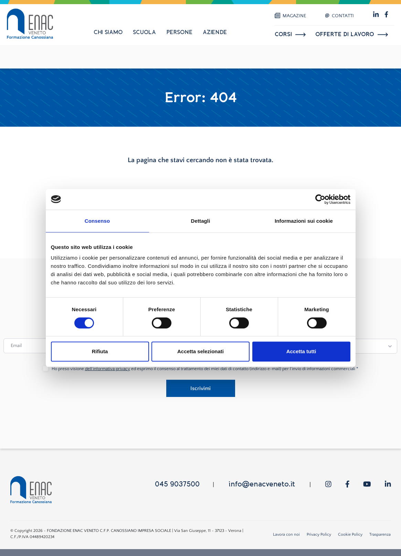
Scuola (144, 32)
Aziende (215, 32)
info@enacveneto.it (262, 484)
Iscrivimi (200, 388)
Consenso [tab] (97, 221)
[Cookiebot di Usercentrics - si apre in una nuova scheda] (320, 199)
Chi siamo (108, 32)
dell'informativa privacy (107, 368)
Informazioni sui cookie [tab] (304, 221)
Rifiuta (100, 351)
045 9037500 (177, 484)
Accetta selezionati (200, 351)
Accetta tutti (301, 351)
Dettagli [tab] (200, 221)
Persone (179, 32)
